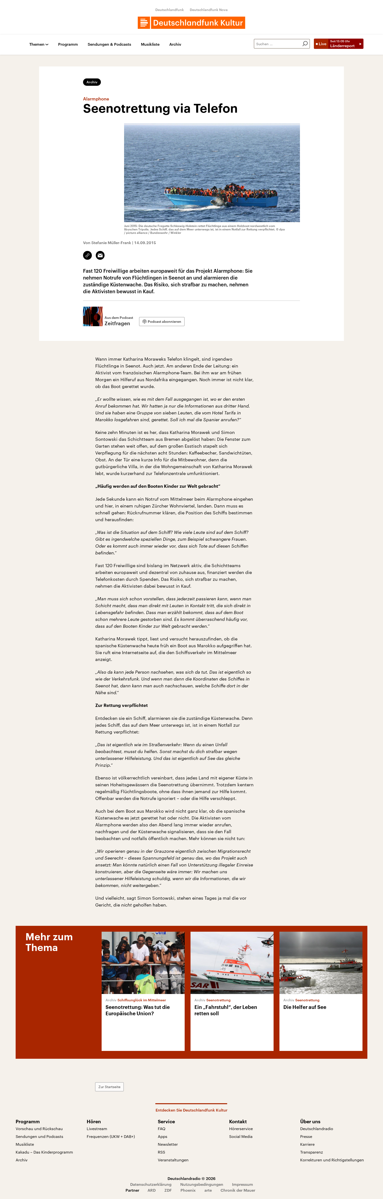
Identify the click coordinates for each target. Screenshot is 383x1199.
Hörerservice (241, 1128)
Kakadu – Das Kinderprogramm (44, 1152)
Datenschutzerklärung (150, 1184)
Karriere (307, 1144)
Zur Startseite (109, 1087)
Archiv (175, 44)
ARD (152, 1190)
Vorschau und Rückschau (39, 1128)
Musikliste (150, 44)
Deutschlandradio (316, 1128)
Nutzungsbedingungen (201, 1184)
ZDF (168, 1190)
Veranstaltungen (173, 1159)
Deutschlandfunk (169, 10)
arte (208, 1190)
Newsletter (168, 1144)
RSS (161, 1152)
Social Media (241, 1136)
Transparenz (311, 1152)
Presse (306, 1136)
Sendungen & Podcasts (109, 44)
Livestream (97, 1128)
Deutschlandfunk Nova (209, 10)
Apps (162, 1136)
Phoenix (188, 1190)
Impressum (242, 1184)
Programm (68, 44)
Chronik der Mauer (238, 1190)
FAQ (161, 1128)
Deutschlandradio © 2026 (191, 1178)
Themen (36, 44)
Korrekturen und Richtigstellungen (332, 1159)
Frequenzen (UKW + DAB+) (111, 1136)
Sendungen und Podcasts (39, 1136)
